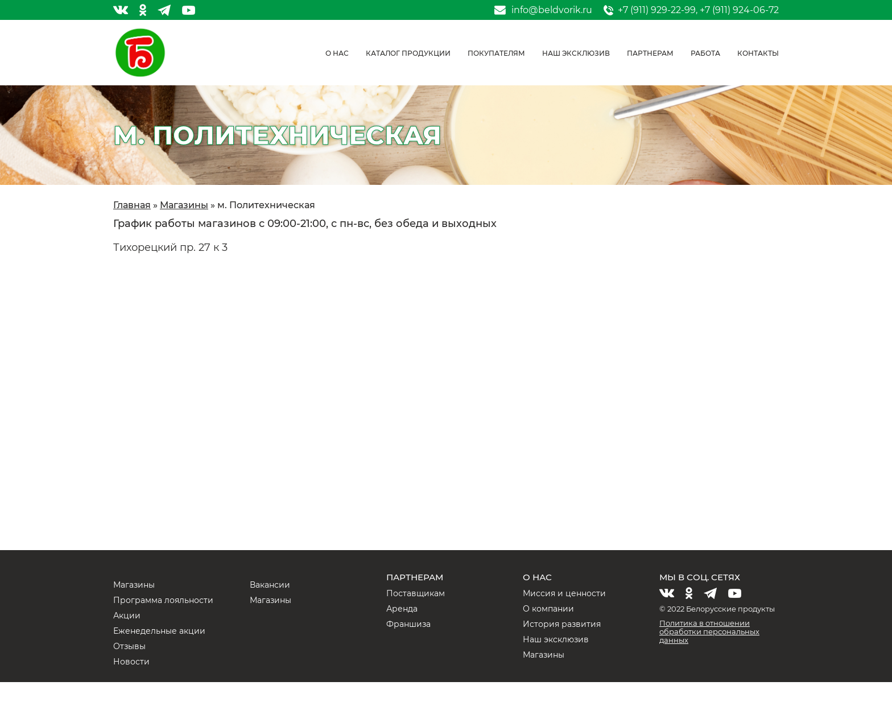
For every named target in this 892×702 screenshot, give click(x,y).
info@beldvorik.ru (551, 10)
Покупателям (496, 53)
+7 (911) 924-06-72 (739, 10)
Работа (705, 53)
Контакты (758, 53)
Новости (131, 661)
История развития (562, 624)
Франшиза (408, 624)
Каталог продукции (408, 53)
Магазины (134, 585)
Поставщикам (415, 593)
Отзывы (129, 646)
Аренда (402, 609)
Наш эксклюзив (576, 53)
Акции (127, 615)
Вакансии (270, 585)
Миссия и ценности (564, 593)
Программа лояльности (163, 600)
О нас (337, 53)
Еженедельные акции (159, 631)
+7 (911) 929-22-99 (657, 10)
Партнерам (650, 53)
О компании (548, 609)
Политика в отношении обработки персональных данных (709, 631)
